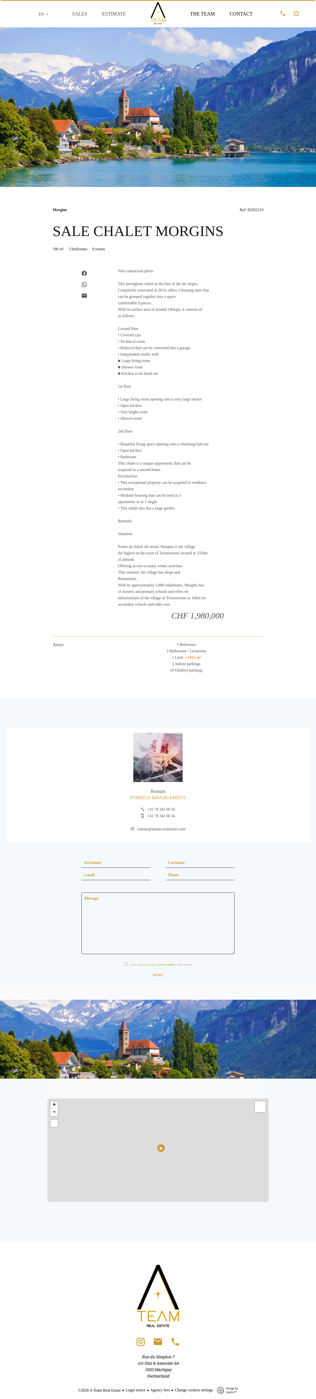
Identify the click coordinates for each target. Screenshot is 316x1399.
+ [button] (54, 1105)
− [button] (54, 1112)
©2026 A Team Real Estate (99, 1390)
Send (158, 975)
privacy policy (167, 964)
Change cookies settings (194, 1390)
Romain (158, 791)
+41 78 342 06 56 (161, 809)
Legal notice (135, 1390)
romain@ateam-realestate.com (161, 829)
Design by (226, 1390)
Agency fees (160, 1390)
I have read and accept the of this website (161, 964)
